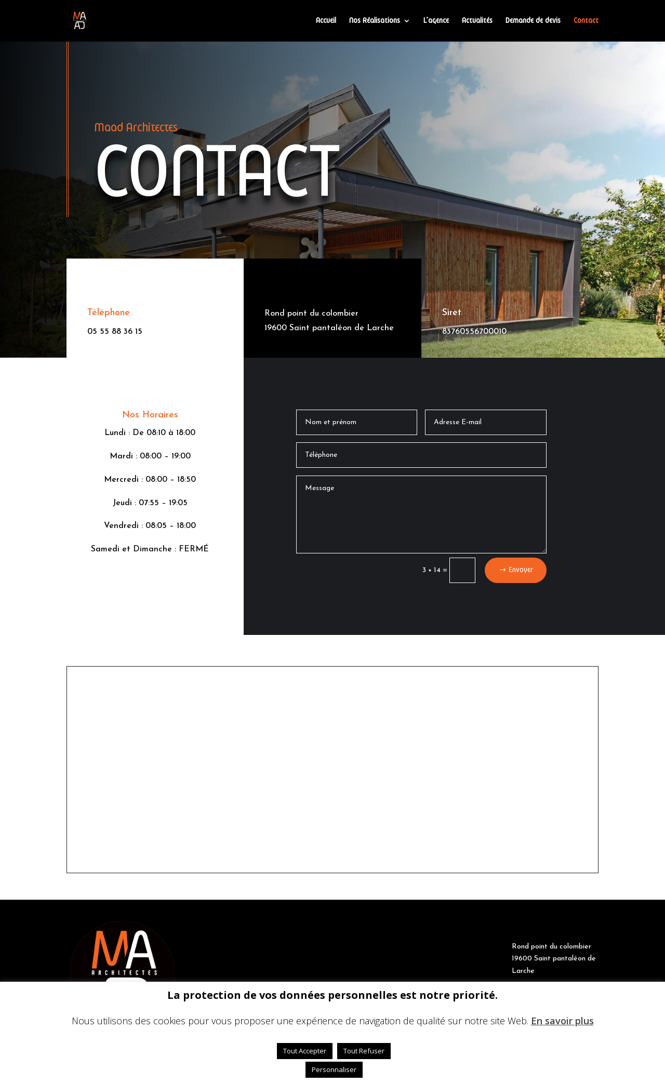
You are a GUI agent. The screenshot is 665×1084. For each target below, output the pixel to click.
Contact (586, 20)
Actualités (477, 20)
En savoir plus (562, 1020)
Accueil (326, 20)
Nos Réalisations (374, 20)
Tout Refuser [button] (363, 1050)
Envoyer (521, 570)
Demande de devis (533, 20)
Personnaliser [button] (334, 1069)
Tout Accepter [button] (304, 1050)
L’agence (436, 20)
